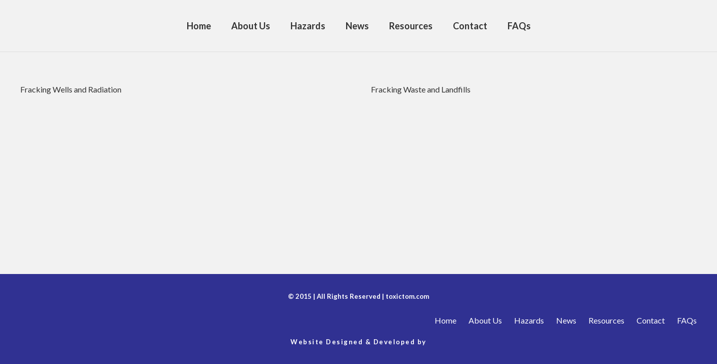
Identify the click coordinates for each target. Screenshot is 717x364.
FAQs (687, 320)
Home (445, 320)
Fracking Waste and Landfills (421, 89)
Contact (651, 320)
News (566, 320)
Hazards (529, 320)
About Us (485, 320)
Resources (606, 320)
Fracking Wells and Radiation (70, 89)
